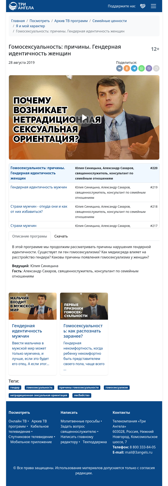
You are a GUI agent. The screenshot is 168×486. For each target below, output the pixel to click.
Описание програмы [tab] (29, 236)
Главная (18, 20)
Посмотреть (39, 20)
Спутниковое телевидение (31, 436)
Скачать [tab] (61, 236)
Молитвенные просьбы (80, 421)
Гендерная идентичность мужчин (39, 187)
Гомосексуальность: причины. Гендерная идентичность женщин (38, 173)
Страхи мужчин (24, 225)
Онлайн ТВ (18, 421)
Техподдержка (95, 441)
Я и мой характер (30, 26)
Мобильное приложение (31, 441)
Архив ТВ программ (71, 20)
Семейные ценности (110, 20)
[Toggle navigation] (153, 6)
